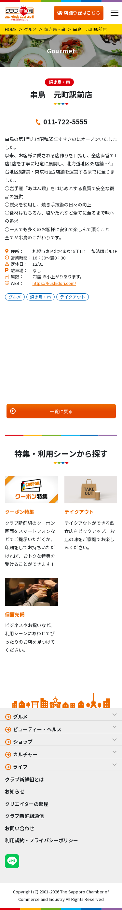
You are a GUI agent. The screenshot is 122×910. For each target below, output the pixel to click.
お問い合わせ (19, 828)
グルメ (30, 29)
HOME (11, 29)
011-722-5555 (65, 121)
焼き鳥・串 (54, 29)
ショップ (23, 741)
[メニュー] (114, 13)
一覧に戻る (61, 411)
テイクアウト (72, 297)
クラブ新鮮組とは (24, 779)
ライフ (20, 766)
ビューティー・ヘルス (37, 729)
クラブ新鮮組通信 (24, 815)
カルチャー (25, 754)
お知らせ (14, 791)
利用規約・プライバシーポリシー (41, 840)
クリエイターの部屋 (26, 803)
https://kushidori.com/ (54, 283)
